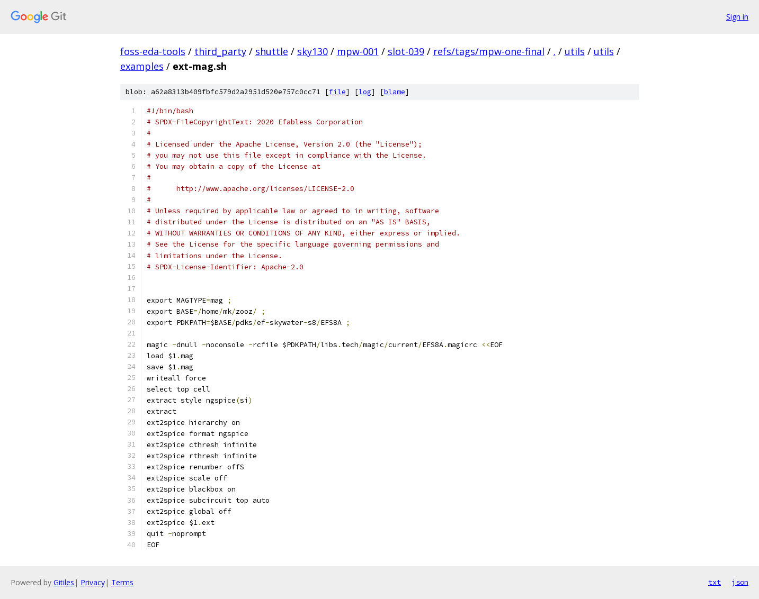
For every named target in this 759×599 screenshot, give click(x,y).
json (739, 582)
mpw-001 (358, 51)
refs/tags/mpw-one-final (488, 51)
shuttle (271, 51)
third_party (220, 51)
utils (575, 51)
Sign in (737, 17)
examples (142, 66)
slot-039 (406, 51)
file (337, 91)
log (365, 91)
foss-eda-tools (152, 51)
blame (394, 91)
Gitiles (63, 582)
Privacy (93, 582)
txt (714, 582)
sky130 (312, 51)
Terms (122, 582)
